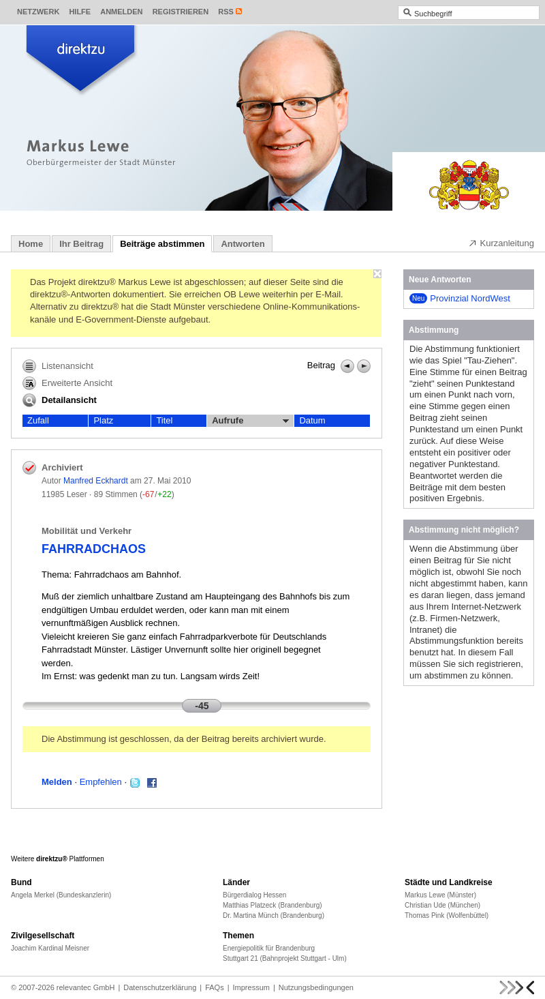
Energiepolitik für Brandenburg (269, 948)
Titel (164, 420)
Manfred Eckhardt (95, 481)
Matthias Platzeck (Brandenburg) (272, 905)
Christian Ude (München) (442, 905)
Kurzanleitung (501, 242)
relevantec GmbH (86, 987)
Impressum (251, 987)
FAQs (214, 987)
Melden (57, 782)
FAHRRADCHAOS (94, 549)
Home (30, 244)
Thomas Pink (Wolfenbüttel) (446, 915)
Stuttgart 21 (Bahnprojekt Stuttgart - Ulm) (285, 958)
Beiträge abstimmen (162, 244)
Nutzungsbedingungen (316, 987)
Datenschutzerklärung (159, 987)
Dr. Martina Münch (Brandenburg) (273, 915)
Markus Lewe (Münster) (440, 895)
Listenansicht (57, 366)
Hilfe (80, 12)
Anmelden (121, 12)
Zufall (38, 420)
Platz (103, 420)
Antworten (242, 244)
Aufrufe (250, 420)
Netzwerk (38, 12)
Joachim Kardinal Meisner (50, 948)
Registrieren (181, 12)
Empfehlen (101, 782)
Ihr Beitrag (81, 244)
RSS (226, 12)
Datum (312, 420)
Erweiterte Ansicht (67, 383)
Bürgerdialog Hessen (254, 895)
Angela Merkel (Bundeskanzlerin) (61, 895)
